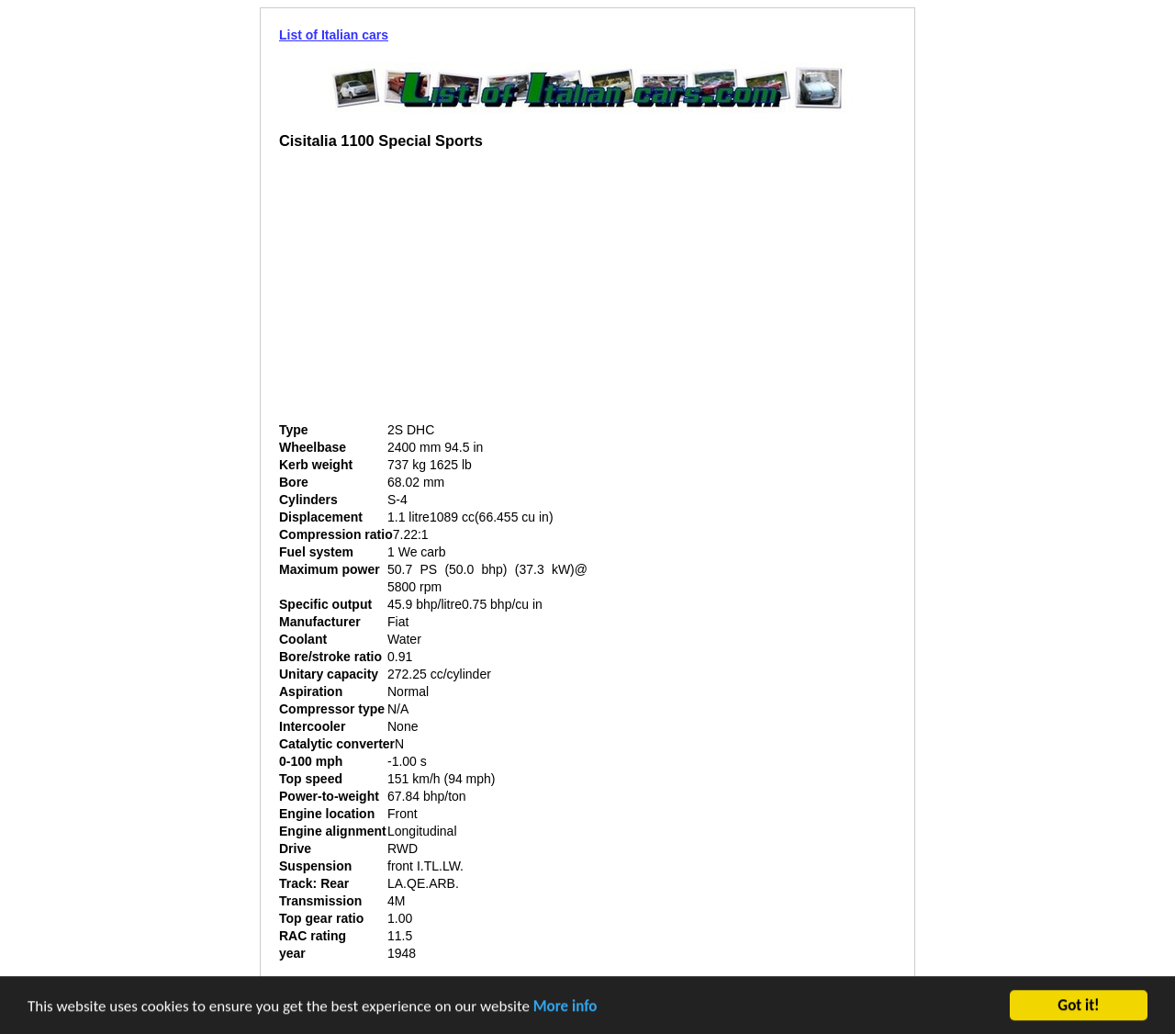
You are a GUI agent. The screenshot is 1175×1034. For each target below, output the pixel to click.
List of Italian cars (333, 35)
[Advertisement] (433, 292)
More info (565, 1007)
